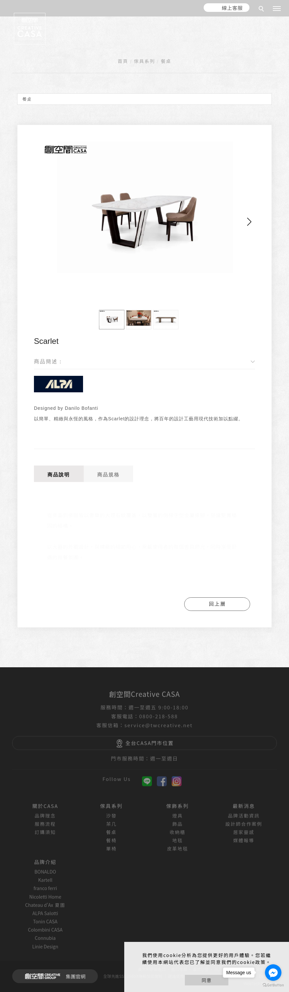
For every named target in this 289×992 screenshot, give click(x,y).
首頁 (123, 61)
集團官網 (53, 976)
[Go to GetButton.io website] (273, 985)
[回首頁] (29, 28)
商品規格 (108, 474)
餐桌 (166, 61)
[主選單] (277, 9)
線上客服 (232, 7)
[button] (249, 221)
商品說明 (58, 474)
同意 (207, 980)
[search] (262, 9)
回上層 (217, 604)
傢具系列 (144, 61)
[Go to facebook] (273, 972)
